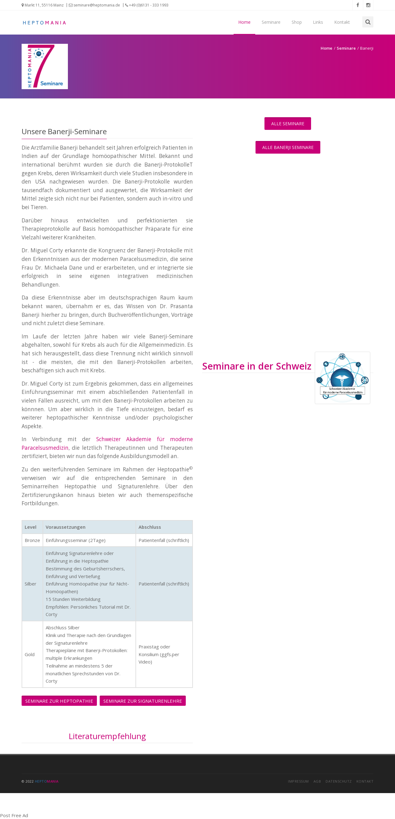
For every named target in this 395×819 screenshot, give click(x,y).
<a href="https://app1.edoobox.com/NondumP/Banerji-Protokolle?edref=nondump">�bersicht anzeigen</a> (287, 496)
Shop (297, 22)
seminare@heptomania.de (94, 5)
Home (244, 22)
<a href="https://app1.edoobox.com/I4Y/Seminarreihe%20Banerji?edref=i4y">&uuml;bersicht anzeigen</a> (287, 256)
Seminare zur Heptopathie (59, 701)
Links (318, 22)
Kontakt (342, 22)
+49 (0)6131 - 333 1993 (146, 5)
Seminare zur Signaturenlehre (142, 701)
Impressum (298, 781)
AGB (317, 781)
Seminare (271, 22)
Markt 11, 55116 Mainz (43, 5)
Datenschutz (339, 781)
